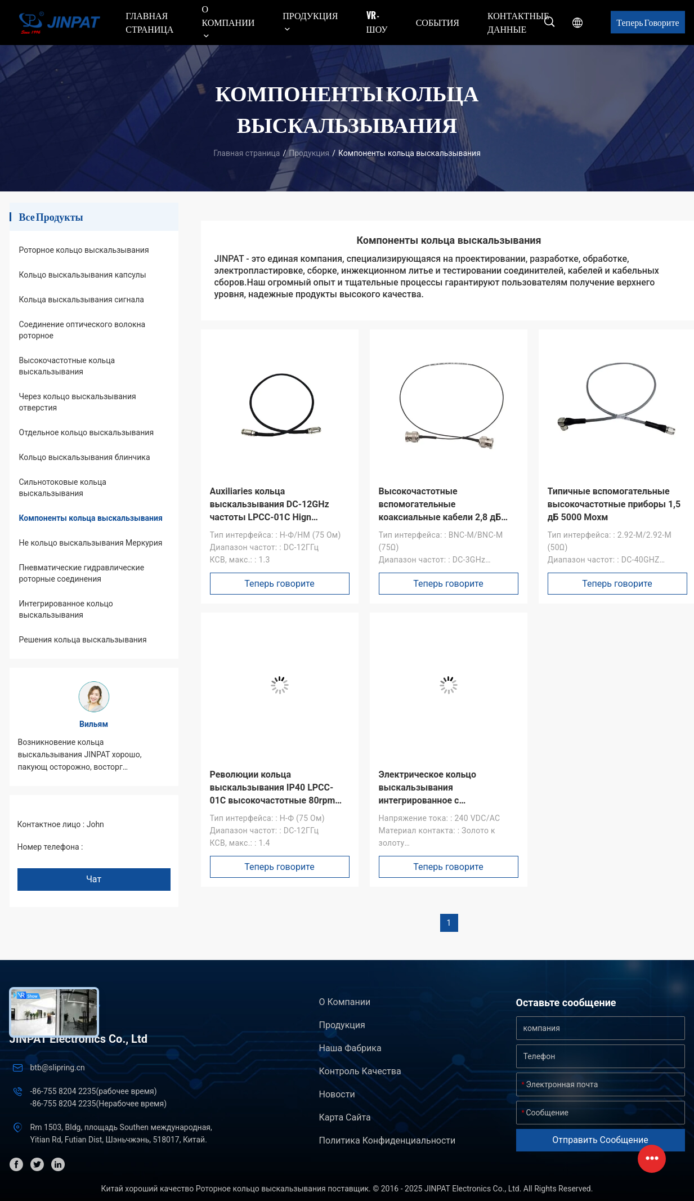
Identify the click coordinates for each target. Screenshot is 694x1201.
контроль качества (360, 1071)
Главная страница (149, 21)
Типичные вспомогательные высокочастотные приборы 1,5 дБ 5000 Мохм (614, 504)
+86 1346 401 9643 (119, 846)
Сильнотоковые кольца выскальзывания (62, 487)
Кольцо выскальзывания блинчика (84, 457)
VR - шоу (377, 21)
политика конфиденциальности (387, 1140)
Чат (93, 879)
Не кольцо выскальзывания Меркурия (91, 542)
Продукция (309, 153)
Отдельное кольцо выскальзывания (86, 432)
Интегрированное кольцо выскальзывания (66, 609)
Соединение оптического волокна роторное (82, 330)
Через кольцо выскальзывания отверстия (77, 402)
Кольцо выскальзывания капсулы (82, 274)
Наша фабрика (350, 1048)
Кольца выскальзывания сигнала (81, 299)
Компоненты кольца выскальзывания (91, 518)
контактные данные (518, 21)
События (437, 22)
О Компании (345, 1002)
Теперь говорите (647, 22)
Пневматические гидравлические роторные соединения (82, 573)
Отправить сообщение (600, 1140)
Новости (337, 1094)
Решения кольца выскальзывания (83, 639)
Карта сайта (345, 1117)
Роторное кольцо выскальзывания (84, 250)
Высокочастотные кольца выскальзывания (67, 366)
